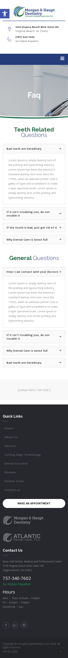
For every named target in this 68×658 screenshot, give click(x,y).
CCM (14, 651)
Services (10, 446)
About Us (11, 437)
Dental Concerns (16, 463)
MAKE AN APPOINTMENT (34, 503)
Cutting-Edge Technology (23, 454)
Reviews (10, 472)
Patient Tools (14, 481)
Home (9, 428)
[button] (4, 13)
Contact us (12, 490)
